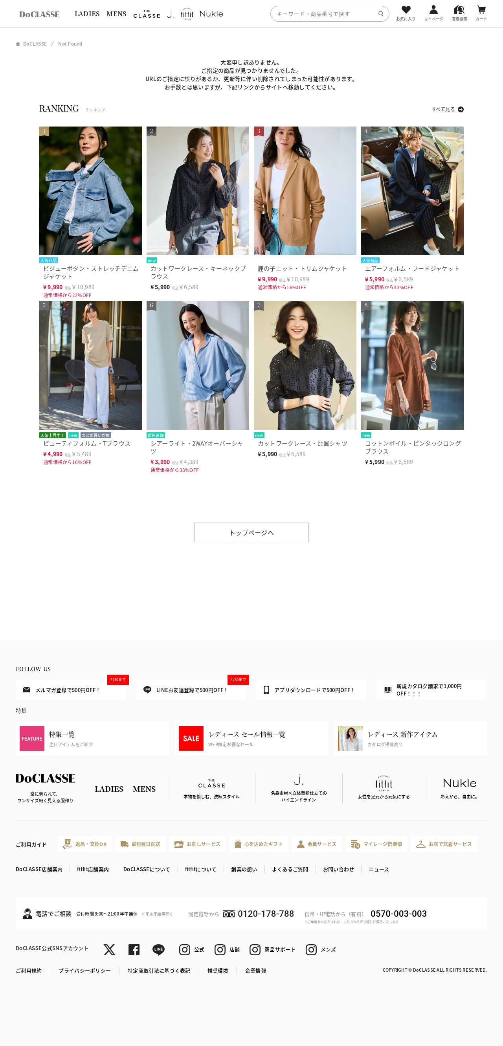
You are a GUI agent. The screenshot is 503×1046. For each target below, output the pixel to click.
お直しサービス (197, 844)
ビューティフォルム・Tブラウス (86, 443)
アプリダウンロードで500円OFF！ (309, 690)
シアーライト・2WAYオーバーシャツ (197, 447)
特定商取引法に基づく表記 (159, 970)
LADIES (87, 13)
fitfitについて (201, 869)
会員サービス (317, 844)
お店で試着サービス (444, 844)
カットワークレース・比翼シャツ (302, 443)
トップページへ (251, 532)
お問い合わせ (338, 869)
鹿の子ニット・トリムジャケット (302, 268)
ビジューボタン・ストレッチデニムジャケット (91, 272)
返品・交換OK (84, 844)
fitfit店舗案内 (93, 869)
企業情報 (255, 970)
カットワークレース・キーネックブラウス (198, 272)
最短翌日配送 (140, 843)
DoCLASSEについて (146, 869)
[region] (251, 13)
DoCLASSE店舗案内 (39, 869)
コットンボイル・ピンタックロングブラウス (413, 447)
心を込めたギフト (259, 844)
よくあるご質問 (290, 869)
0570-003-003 (399, 914)
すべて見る (443, 109)
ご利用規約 (29, 970)
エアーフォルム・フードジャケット (412, 268)
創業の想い (244, 869)
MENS (116, 13)
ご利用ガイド (31, 844)
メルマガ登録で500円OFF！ (74, 686)
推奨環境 (217, 970)
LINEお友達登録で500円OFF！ (194, 687)
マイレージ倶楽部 (376, 844)
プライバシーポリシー (85, 970)
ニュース (379, 869)
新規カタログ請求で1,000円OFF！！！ (423, 689)
